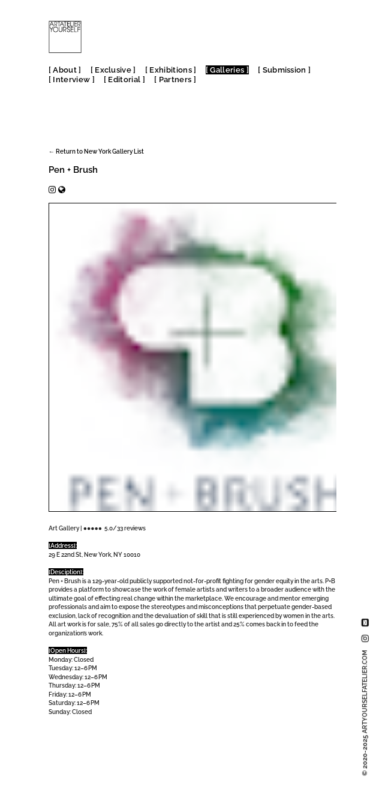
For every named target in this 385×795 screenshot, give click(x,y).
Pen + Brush (73, 169)
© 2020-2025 (365, 713)
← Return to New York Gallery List (96, 151)
